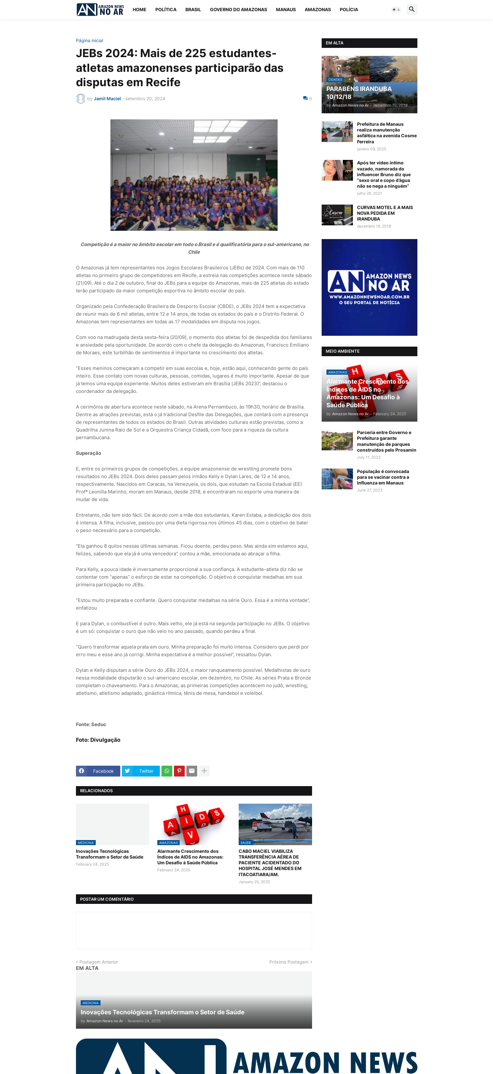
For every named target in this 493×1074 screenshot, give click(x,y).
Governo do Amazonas (238, 9)
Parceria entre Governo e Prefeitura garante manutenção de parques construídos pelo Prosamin (386, 441)
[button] (396, 9)
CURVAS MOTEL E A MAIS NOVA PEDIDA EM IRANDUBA (385, 213)
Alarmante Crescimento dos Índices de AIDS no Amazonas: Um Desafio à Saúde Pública (190, 856)
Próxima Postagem (289, 962)
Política (165, 9)
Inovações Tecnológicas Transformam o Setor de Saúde (109, 854)
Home (139, 9)
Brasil (193, 9)
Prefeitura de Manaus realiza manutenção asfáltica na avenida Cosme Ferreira (387, 132)
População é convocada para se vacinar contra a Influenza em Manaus (383, 477)
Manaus (286, 9)
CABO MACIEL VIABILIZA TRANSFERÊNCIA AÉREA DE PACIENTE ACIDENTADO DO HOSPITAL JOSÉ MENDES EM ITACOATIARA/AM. (270, 862)
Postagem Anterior (98, 962)
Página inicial (89, 40)
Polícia (349, 9)
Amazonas (318, 9)
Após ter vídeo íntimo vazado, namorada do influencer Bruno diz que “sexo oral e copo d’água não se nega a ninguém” (384, 174)
